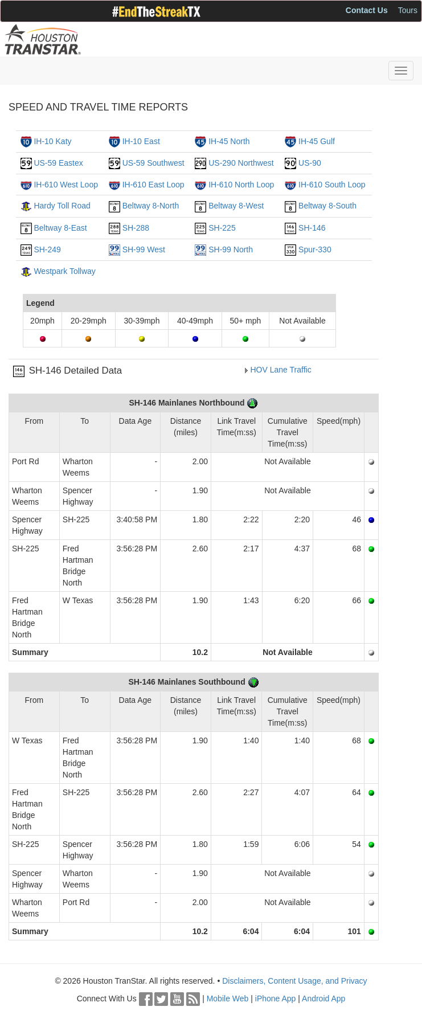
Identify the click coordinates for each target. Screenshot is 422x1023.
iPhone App (275, 998)
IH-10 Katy (52, 141)
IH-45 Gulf (316, 141)
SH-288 (135, 227)
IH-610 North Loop (241, 184)
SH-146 (311, 227)
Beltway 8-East (60, 227)
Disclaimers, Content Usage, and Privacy (294, 980)
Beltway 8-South (327, 205)
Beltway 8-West (236, 205)
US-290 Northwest (240, 162)
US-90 (309, 162)
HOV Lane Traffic (281, 369)
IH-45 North (228, 141)
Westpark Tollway (64, 271)
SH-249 (47, 249)
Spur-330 (314, 249)
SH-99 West (143, 249)
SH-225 (221, 227)
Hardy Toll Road (62, 205)
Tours (407, 10)
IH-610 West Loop (66, 184)
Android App (323, 998)
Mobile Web (228, 998)
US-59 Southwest (153, 162)
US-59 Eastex (58, 162)
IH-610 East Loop (153, 184)
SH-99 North (230, 249)
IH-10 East (141, 141)
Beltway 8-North (150, 205)
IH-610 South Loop (332, 184)
